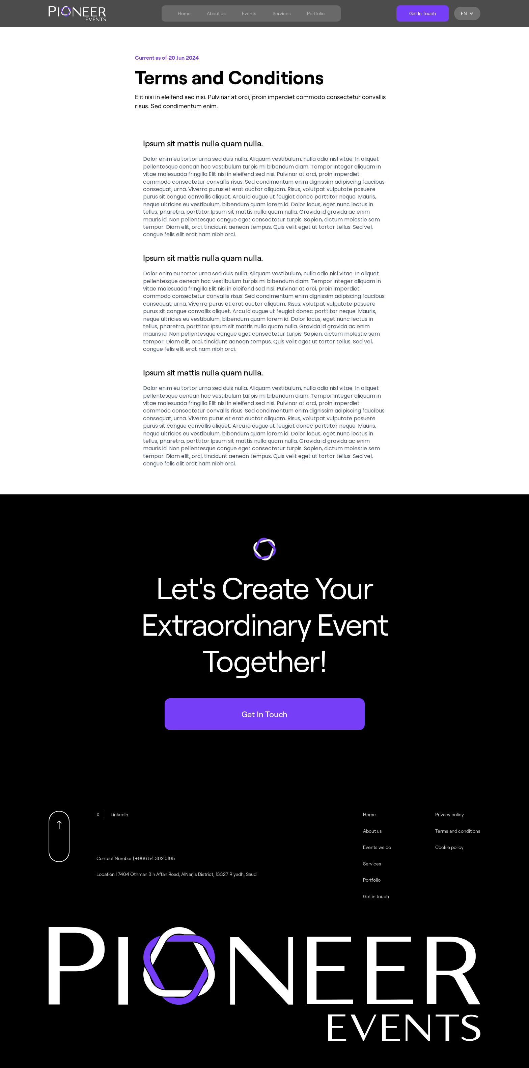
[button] (467, 13)
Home (184, 13)
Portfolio (316, 13)
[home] (77, 13)
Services (282, 13)
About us (216, 13)
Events (249, 13)
